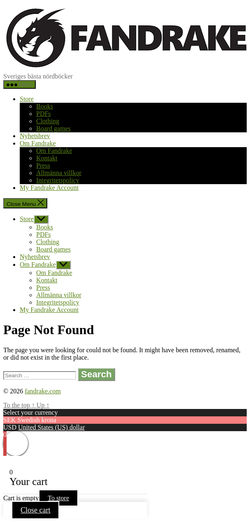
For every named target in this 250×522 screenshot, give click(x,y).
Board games (53, 128)
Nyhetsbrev (35, 135)
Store (27, 98)
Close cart (35, 510)
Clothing (47, 121)
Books (44, 106)
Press (43, 165)
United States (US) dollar (51, 427)
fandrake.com (43, 391)
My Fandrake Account (49, 187)
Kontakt (47, 158)
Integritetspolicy (57, 180)
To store (58, 497)
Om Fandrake (38, 143)
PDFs (43, 113)
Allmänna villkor (58, 172)
